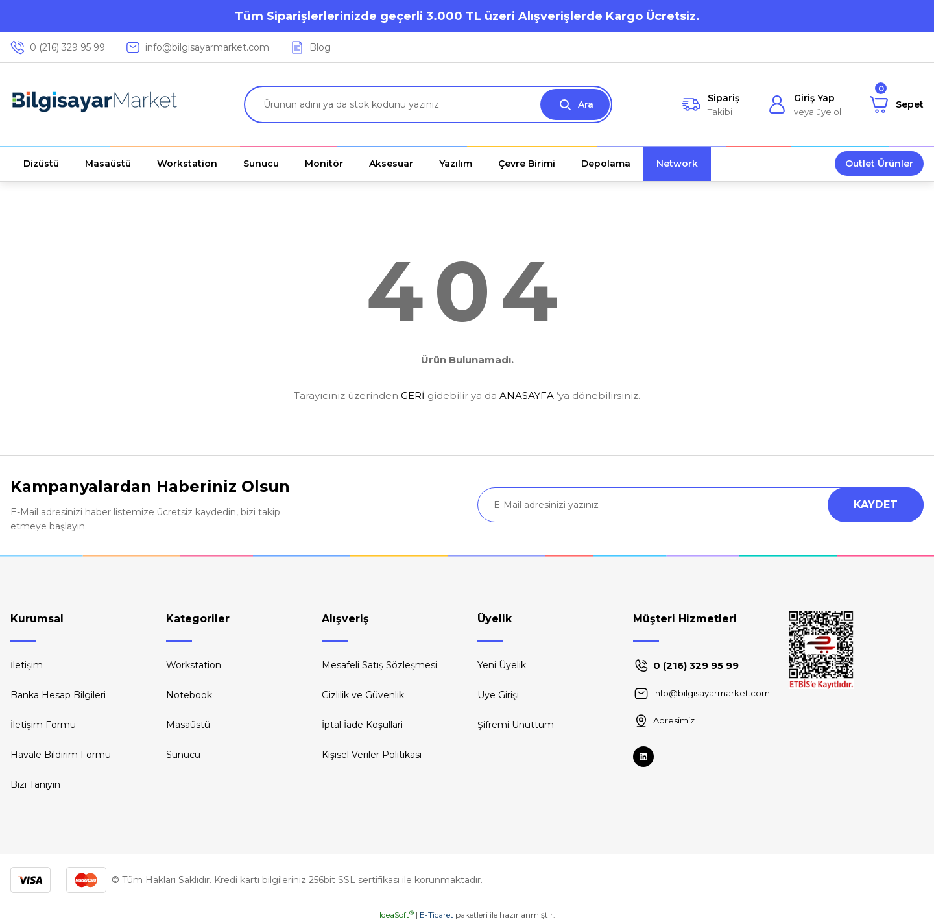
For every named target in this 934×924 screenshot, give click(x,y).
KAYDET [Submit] (876, 504)
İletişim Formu (43, 725)
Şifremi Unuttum (515, 725)
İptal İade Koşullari (362, 725)
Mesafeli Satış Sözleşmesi (379, 665)
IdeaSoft (396, 914)
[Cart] (897, 104)
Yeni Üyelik (501, 665)
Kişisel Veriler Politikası (372, 754)
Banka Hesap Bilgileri (58, 695)
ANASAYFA (526, 395)
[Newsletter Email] (700, 504)
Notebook (189, 695)
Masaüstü (188, 725)
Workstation (193, 665)
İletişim (26, 665)
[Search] (428, 104)
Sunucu (183, 754)
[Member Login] (804, 104)
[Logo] (94, 104)
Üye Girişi (498, 695)
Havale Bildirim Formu (60, 754)
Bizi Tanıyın (35, 784)
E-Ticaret (436, 914)
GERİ (413, 395)
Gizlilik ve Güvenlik (363, 695)
